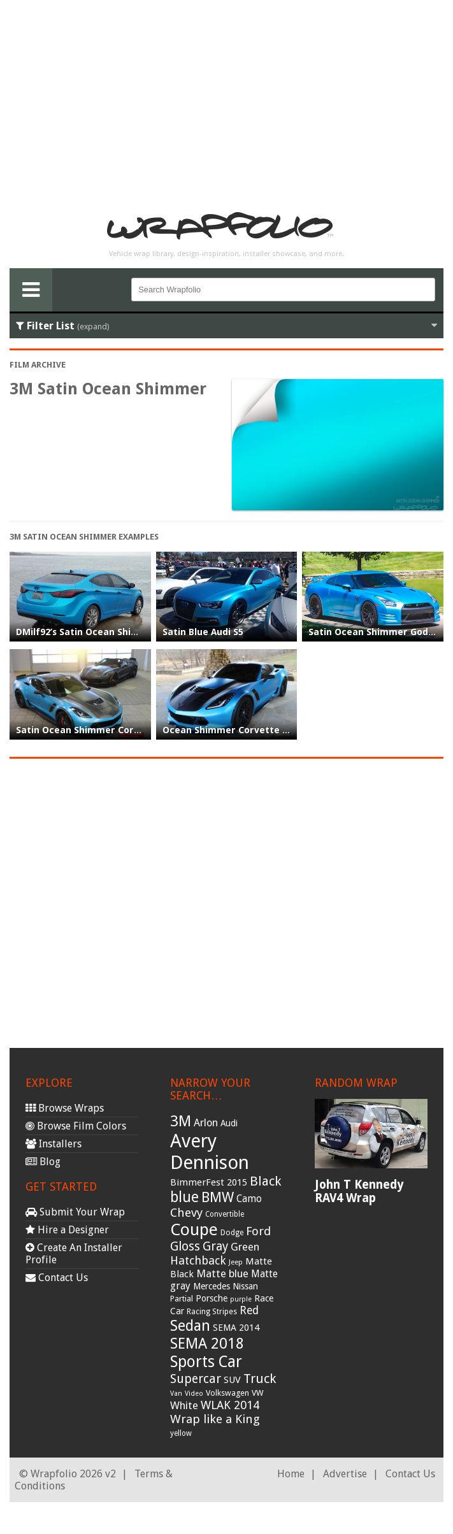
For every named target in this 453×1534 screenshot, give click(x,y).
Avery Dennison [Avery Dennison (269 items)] (209, 1151)
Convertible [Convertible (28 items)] (224, 1214)
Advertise (345, 1474)
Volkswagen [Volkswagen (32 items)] (227, 1393)
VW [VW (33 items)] (258, 1393)
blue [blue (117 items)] (184, 1197)
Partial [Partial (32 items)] (181, 1298)
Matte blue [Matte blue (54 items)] (222, 1273)
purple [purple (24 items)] (241, 1299)
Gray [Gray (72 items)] (215, 1246)
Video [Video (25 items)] (194, 1393)
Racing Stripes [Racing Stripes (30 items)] (212, 1311)
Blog (43, 1162)
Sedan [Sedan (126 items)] (190, 1326)
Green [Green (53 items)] (245, 1247)
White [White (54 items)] (184, 1405)
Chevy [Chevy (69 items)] (186, 1212)
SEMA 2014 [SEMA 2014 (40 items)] (236, 1328)
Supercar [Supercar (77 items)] (195, 1379)
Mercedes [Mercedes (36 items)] (211, 1286)
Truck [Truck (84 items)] (259, 1378)
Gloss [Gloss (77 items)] (185, 1246)
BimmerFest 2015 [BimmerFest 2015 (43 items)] (208, 1182)
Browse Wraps (64, 1108)
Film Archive (38, 364)
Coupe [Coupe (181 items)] (194, 1229)
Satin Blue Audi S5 (202, 632)
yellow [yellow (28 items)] (181, 1433)
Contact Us (56, 1278)
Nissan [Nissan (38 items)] (245, 1286)
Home (291, 1474)
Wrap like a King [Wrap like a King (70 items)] (215, 1419)
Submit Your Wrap (75, 1212)
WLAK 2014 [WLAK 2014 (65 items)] (230, 1405)
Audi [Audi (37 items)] (229, 1123)
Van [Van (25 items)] (176, 1393)
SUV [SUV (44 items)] (232, 1380)
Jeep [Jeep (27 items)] (236, 1262)
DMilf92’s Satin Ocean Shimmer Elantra (105, 632)
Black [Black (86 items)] (265, 1181)
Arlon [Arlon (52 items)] (206, 1123)
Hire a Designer (67, 1230)
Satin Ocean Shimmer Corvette (87, 730)
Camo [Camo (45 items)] (249, 1199)
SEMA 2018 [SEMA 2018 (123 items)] (207, 1343)
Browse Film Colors (75, 1126)
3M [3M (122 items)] (180, 1121)
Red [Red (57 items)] (249, 1310)
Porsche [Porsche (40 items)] (211, 1298)
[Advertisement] (227, 99)
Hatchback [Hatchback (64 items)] (198, 1260)
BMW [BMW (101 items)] (217, 1197)
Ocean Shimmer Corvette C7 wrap (240, 730)
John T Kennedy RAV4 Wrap (359, 1191)
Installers (53, 1144)
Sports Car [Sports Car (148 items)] (206, 1361)
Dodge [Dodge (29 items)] (231, 1232)
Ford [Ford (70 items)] (258, 1231)
